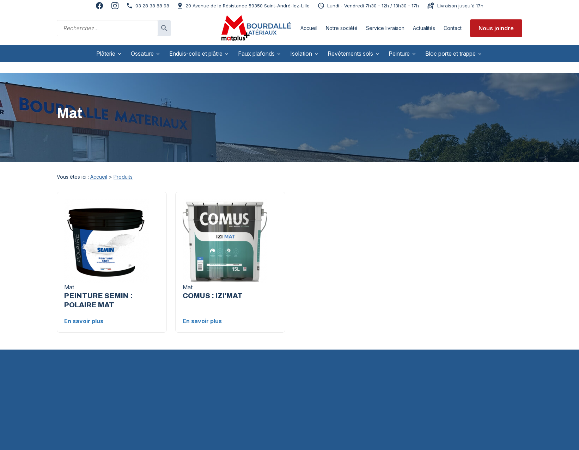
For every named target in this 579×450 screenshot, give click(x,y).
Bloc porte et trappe (450, 53)
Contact (453, 28)
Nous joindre (496, 28)
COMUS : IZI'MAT (213, 285)
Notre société (342, 28)
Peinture (399, 53)
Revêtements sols (350, 53)
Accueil (308, 28)
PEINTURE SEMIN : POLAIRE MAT (98, 289)
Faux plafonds (256, 53)
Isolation (301, 53)
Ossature (142, 53)
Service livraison (385, 28)
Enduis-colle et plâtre (196, 53)
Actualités (424, 28)
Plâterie (105, 53)
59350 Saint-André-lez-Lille (247, 5)
